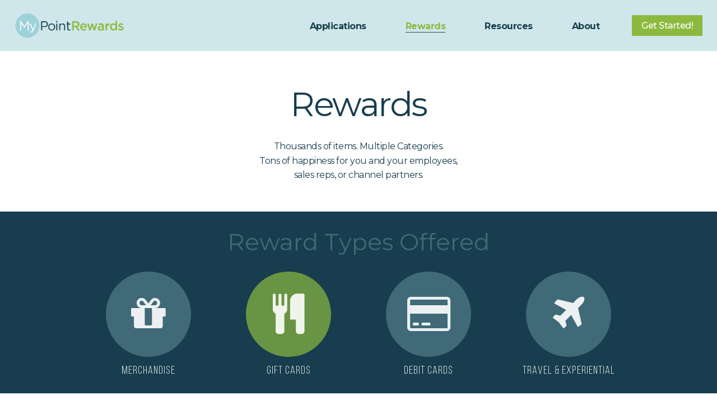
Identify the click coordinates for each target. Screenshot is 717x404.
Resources (509, 26)
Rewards (426, 26)
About (586, 26)
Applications (338, 26)
